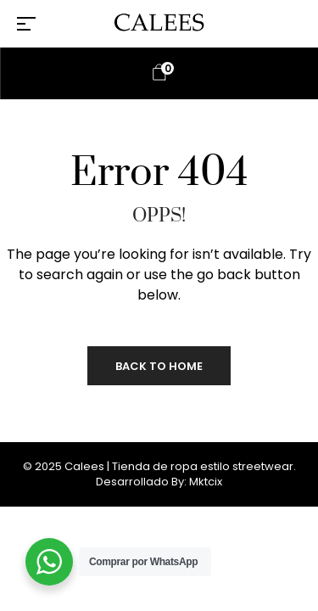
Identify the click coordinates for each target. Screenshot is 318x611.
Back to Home (159, 366)
